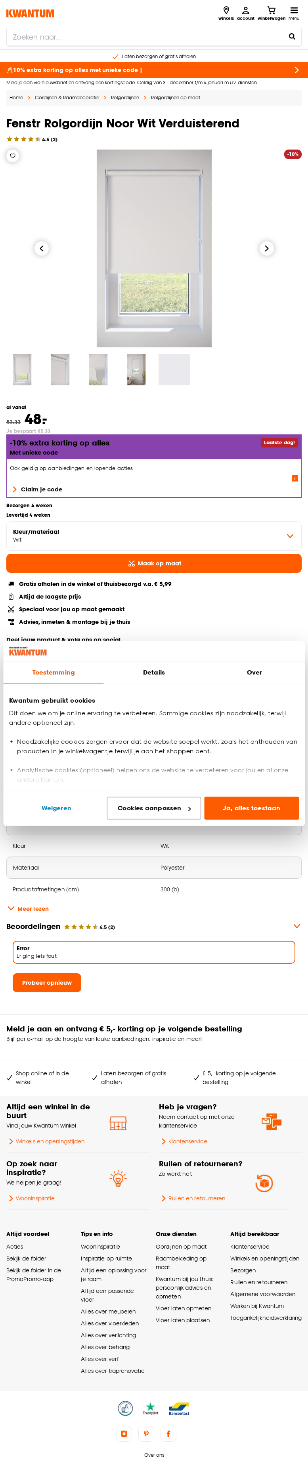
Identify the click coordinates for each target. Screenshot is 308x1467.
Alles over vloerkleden (110, 1323)
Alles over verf (99, 1358)
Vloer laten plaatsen (183, 1320)
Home (16, 97)
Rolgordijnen (125, 97)
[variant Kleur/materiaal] (154, 536)
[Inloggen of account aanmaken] (245, 13)
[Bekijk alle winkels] (226, 13)
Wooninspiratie (30, 1198)
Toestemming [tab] (54, 672)
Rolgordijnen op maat (175, 97)
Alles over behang (105, 1347)
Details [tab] (154, 672)
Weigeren (56, 808)
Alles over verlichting (108, 1335)
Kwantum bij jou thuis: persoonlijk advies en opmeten (185, 1288)
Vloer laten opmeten (183, 1308)
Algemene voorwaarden (262, 1294)
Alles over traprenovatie (112, 1370)
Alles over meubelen (108, 1311)
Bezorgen (243, 1270)
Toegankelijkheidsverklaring (266, 1317)
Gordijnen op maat (181, 1246)
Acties (14, 1246)
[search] (154, 36)
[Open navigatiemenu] (294, 13)
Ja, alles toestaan (251, 808)
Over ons (154, 1455)
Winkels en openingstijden (45, 1141)
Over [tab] (254, 672)
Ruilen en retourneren (192, 1198)
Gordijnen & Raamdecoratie (67, 97)
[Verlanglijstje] (12, 156)
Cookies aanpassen (154, 808)
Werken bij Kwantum (257, 1305)
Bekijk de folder (26, 1258)
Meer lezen (27, 908)
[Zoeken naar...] (292, 36)
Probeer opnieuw (47, 982)
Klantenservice (183, 1141)
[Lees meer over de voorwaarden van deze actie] (295, 478)
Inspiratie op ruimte (106, 1258)
